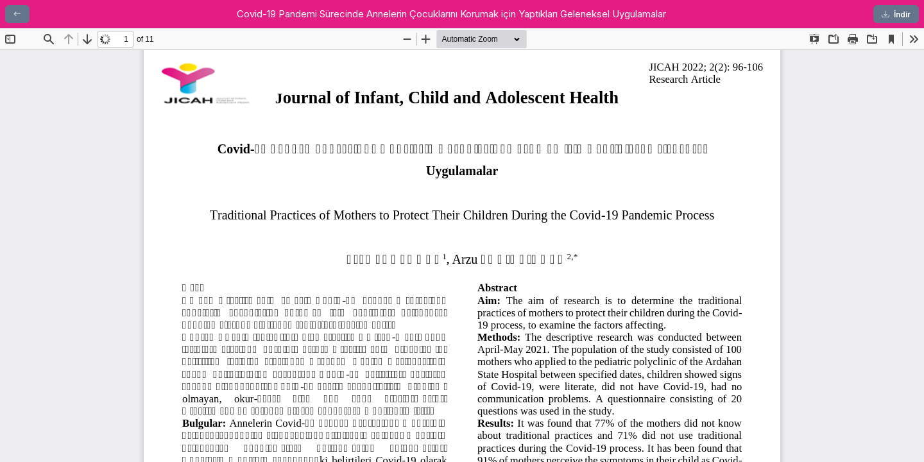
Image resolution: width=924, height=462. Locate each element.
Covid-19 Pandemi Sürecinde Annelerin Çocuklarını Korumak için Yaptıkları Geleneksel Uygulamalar (451, 14)
